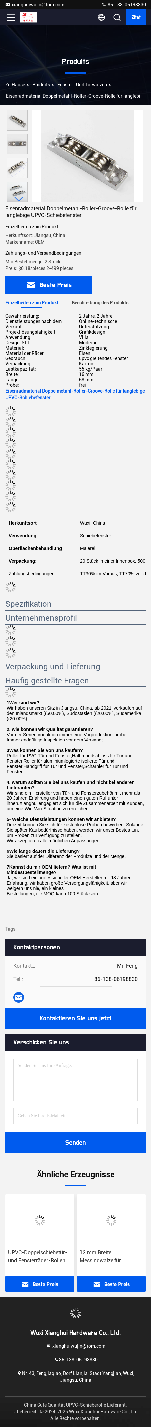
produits (41, 84)
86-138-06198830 (123, 4)
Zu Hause (15, 84)
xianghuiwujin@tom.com (34, 4)
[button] (19, 199)
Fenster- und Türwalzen (82, 84)
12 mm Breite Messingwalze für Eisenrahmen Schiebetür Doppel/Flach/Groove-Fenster (108, 1257)
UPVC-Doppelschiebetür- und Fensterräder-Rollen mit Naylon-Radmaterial (37, 1257)
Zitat (136, 17)
